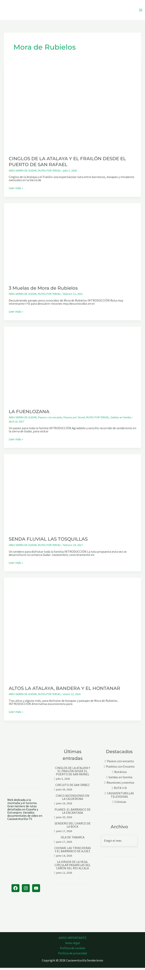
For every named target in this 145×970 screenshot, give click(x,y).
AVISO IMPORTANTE (72, 939)
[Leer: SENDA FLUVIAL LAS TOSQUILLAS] (72, 494)
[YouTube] (36, 890)
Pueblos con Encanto (120, 768)
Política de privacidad (72, 955)
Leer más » (16, 190)
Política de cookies (72, 950)
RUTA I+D (120, 790)
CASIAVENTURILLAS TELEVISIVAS (120, 797)
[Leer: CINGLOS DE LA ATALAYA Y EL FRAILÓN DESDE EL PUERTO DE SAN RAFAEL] (72, 108)
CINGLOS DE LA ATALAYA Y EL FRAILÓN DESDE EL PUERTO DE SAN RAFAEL (72, 773)
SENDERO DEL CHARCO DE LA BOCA (73, 827)
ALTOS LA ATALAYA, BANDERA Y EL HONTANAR (64, 690)
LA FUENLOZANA (29, 413)
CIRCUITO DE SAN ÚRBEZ (72, 787)
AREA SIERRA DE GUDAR (23, 172)
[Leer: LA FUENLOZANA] (72, 367)
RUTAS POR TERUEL (49, 172)
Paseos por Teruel (74, 419)
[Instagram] (26, 890)
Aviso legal (72, 945)
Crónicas (120, 804)
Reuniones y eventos (120, 784)
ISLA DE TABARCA (73, 839)
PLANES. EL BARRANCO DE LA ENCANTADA (73, 813)
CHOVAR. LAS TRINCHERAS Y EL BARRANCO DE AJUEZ (72, 851)
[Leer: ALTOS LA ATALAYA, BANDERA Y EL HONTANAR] (72, 631)
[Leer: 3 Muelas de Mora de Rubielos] (72, 243)
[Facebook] (15, 890)
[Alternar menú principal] (140, 11)
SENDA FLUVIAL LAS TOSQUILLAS (48, 541)
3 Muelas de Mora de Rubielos (43, 290)
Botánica (120, 774)
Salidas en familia (120, 419)
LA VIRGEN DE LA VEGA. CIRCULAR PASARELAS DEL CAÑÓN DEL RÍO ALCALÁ (73, 867)
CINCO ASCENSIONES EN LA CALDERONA (72, 799)
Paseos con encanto (50, 419)
